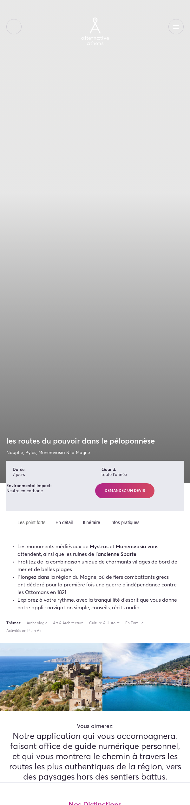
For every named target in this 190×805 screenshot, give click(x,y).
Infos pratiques (125, 522)
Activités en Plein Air (24, 631)
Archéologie (37, 623)
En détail (64, 522)
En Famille (134, 623)
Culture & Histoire (104, 623)
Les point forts (31, 522)
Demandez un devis (125, 491)
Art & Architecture (68, 623)
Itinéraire (91, 522)
